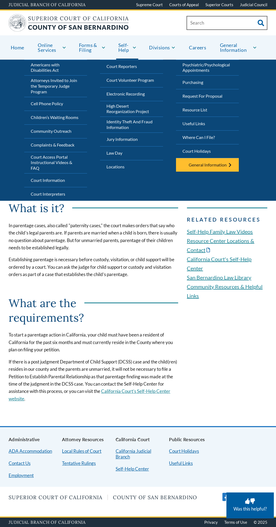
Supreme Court (149, 4)
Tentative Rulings (79, 463)
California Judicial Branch (133, 454)
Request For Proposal (202, 95)
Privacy (211, 522)
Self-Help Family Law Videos (220, 231)
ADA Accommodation (30, 451)
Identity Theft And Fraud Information (129, 124)
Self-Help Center (132, 469)
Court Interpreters (48, 193)
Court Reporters (121, 66)
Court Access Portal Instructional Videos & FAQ (51, 162)
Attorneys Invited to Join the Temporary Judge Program (54, 86)
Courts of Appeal (184, 4)
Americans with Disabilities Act (45, 67)
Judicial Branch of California (47, 4)
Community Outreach (51, 131)
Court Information (48, 180)
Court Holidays (196, 151)
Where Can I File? (198, 137)
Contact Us (19, 463)
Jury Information (122, 139)
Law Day (114, 152)
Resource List (194, 109)
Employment (21, 475)
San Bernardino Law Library (219, 277)
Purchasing (192, 82)
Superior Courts (219, 4)
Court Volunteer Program (130, 80)
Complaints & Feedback (52, 144)
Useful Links (193, 123)
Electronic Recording (125, 93)
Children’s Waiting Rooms (54, 117)
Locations (115, 166)
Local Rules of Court (81, 451)
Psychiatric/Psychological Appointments (206, 67)
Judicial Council (253, 4)
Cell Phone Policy (47, 103)
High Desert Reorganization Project (127, 108)
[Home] (69, 28)
